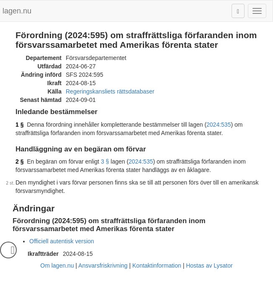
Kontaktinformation (156, 265)
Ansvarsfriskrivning (102, 265)
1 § (19, 124)
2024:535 (218, 124)
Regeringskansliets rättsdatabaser (110, 91)
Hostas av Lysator (209, 265)
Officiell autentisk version (61, 241)
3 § (105, 161)
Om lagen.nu (57, 265)
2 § (19, 161)
